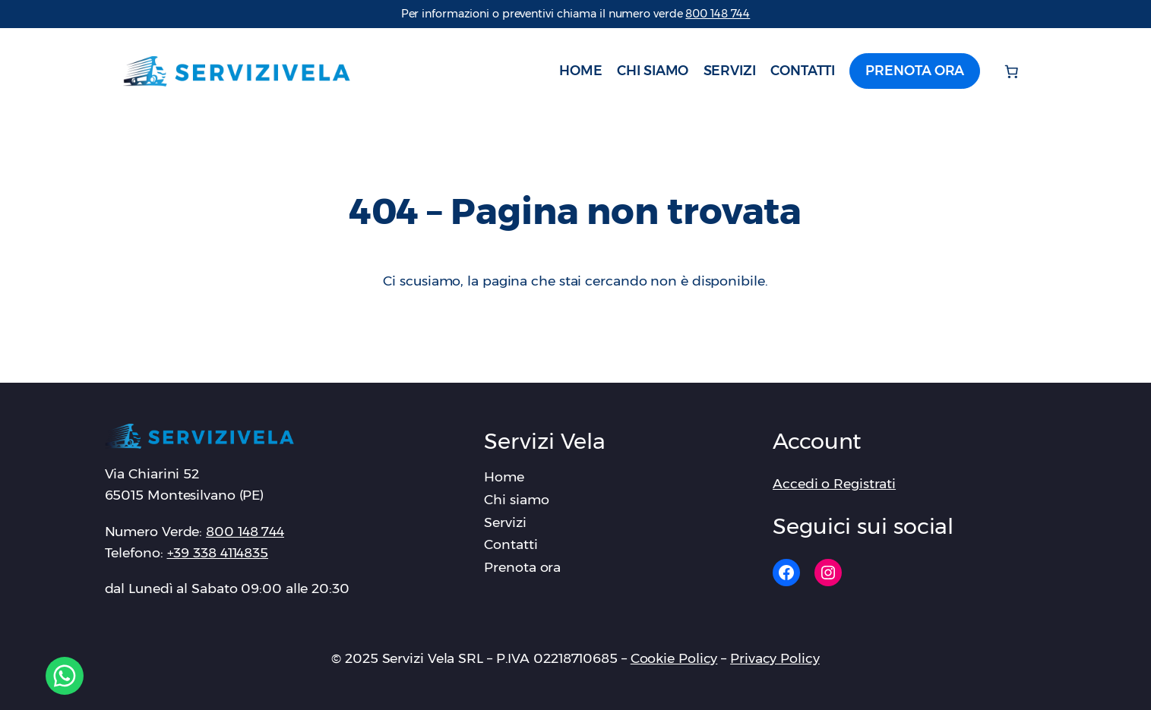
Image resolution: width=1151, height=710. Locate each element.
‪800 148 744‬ (717, 14)
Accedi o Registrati (834, 483)
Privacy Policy (775, 658)
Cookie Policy (674, 658)
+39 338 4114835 (218, 552)
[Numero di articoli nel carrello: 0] (1012, 71)
